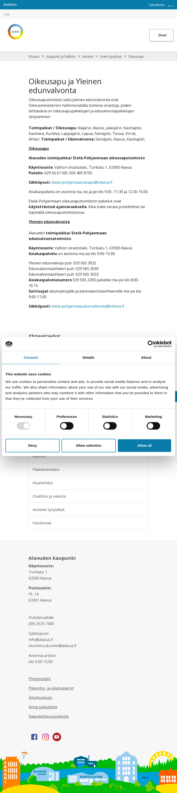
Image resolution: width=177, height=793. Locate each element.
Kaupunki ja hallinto (61, 56)
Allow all (144, 445)
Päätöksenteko (46, 469)
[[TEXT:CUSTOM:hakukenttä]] (88, 14)
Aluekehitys (43, 482)
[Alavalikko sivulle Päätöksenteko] (141, 469)
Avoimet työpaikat (49, 509)
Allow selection (88, 445)
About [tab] (146, 357)
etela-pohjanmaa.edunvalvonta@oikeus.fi (88, 306)
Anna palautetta (43, 706)
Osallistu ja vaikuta (49, 496)
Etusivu (34, 56)
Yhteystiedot (40, 678)
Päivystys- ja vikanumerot (51, 688)
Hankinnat (42, 523)
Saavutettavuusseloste (49, 716)
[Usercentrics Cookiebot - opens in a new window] (151, 343)
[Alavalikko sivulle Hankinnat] (141, 523)
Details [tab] (88, 357)
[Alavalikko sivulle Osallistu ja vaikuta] (141, 496)
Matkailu (10, 4)
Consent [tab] (31, 357)
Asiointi (87, 56)
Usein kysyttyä (111, 56)
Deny (32, 445)
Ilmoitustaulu (40, 697)
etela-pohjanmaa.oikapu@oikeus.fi (81, 182)
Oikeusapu (136, 56)
